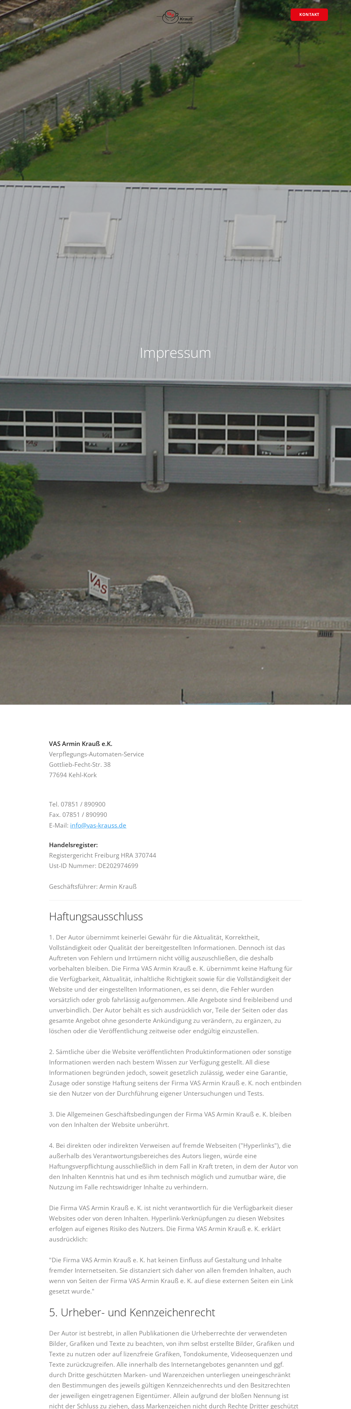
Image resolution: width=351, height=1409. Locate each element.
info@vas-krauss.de (98, 825)
